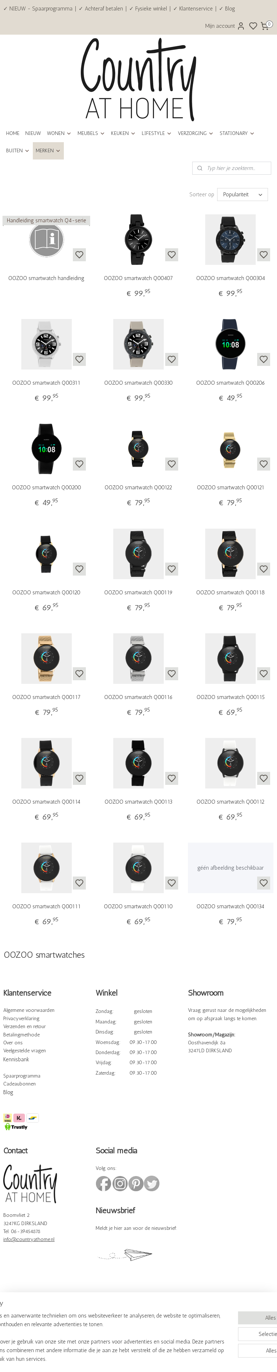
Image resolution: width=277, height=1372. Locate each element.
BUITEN (18, 151)
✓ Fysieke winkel (148, 8)
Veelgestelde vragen (24, 1050)
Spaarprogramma (21, 1075)
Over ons (13, 1042)
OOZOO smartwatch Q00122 (138, 487)
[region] (91, 1328)
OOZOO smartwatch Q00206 (230, 382)
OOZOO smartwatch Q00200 (46, 487)
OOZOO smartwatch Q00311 (46, 382)
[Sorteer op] (242, 194)
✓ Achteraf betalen (101, 8)
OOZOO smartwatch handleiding (46, 278)
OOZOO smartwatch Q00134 (230, 906)
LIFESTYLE (157, 133)
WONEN (59, 133)
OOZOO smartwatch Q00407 (138, 278)
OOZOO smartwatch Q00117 (46, 697)
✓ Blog (227, 8)
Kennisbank (16, 1059)
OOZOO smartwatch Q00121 (230, 487)
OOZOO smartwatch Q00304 (230, 278)
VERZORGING (196, 133)
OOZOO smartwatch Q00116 (138, 697)
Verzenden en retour (24, 1026)
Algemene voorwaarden (28, 1010)
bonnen (27, 1083)
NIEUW (33, 133)
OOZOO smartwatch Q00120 (46, 592)
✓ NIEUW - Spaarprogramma (37, 8)
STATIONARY (237, 133)
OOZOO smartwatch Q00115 (231, 697)
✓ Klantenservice (193, 8)
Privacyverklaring (21, 1018)
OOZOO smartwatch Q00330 (138, 382)
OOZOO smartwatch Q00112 (230, 801)
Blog (8, 1092)
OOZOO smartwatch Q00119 (138, 592)
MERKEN (48, 151)
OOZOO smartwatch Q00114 (46, 801)
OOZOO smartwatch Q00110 (138, 906)
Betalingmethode (21, 1034)
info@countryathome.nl (28, 1239)
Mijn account (225, 26)
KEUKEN (123, 133)
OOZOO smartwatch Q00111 (46, 906)
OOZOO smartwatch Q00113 (138, 801)
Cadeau (11, 1083)
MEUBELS (91, 133)
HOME (12, 133)
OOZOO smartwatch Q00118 (230, 592)
